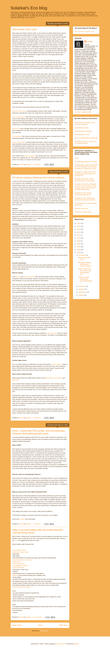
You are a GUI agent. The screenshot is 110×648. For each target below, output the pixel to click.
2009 (79, 241)
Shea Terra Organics (18, 117)
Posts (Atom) (44, 631)
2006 (79, 250)
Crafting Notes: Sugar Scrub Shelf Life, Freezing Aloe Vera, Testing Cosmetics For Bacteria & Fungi (86, 166)
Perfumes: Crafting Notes (83, 212)
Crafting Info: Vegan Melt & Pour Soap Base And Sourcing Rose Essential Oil (85, 173)
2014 (79, 226)
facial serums (17, 562)
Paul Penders (57, 378)
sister (16, 540)
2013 (79, 229)
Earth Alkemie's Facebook (83, 131)
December (82, 255)
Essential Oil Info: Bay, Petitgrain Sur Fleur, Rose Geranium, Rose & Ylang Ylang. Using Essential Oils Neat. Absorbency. (85, 186)
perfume (15, 575)
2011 (79, 235)
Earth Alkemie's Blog (81, 128)
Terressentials (16, 136)
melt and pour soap (19, 564)
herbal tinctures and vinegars (22, 587)
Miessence (15, 380)
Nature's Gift (16, 128)
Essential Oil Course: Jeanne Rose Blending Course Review (85, 180)
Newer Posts (17, 625)
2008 (79, 244)
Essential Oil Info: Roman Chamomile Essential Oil (83, 194)
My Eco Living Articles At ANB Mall (86, 138)
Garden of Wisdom (29, 156)
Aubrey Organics (56, 364)
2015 (79, 223)
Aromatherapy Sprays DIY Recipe (86, 161)
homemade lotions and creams (22, 560)
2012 (79, 232)
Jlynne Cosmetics (29, 276)
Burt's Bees (49, 378)
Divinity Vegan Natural (19, 142)
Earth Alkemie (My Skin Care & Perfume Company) (85, 123)
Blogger (76, 644)
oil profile (22, 519)
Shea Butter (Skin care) (24, 29)
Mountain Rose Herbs (19, 111)
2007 (79, 247)
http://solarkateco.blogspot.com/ (84, 31)
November (82, 286)
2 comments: (37, 164)
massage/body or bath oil (20, 565)
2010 (79, 238)
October (81, 289)
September (82, 292)
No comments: (37, 617)
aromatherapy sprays (19, 550)
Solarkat (89, 41)
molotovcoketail (61, 644)
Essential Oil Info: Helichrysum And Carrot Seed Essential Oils (85, 199)
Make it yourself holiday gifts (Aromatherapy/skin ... (85, 279)
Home (40, 625)
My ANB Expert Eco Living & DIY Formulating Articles (85, 142)
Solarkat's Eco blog (29, 8)
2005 (79, 252)
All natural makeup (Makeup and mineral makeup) (38, 177)
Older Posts (63, 625)
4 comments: (37, 418)
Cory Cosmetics (52, 333)
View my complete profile (83, 112)
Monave (17, 276)
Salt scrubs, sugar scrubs (20, 552)
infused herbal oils (18, 567)
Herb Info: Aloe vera (81, 208)
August (81, 295)
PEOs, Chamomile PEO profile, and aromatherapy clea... (84, 271)
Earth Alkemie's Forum (82, 134)
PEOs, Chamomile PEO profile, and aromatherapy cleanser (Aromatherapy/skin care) (38, 432)
